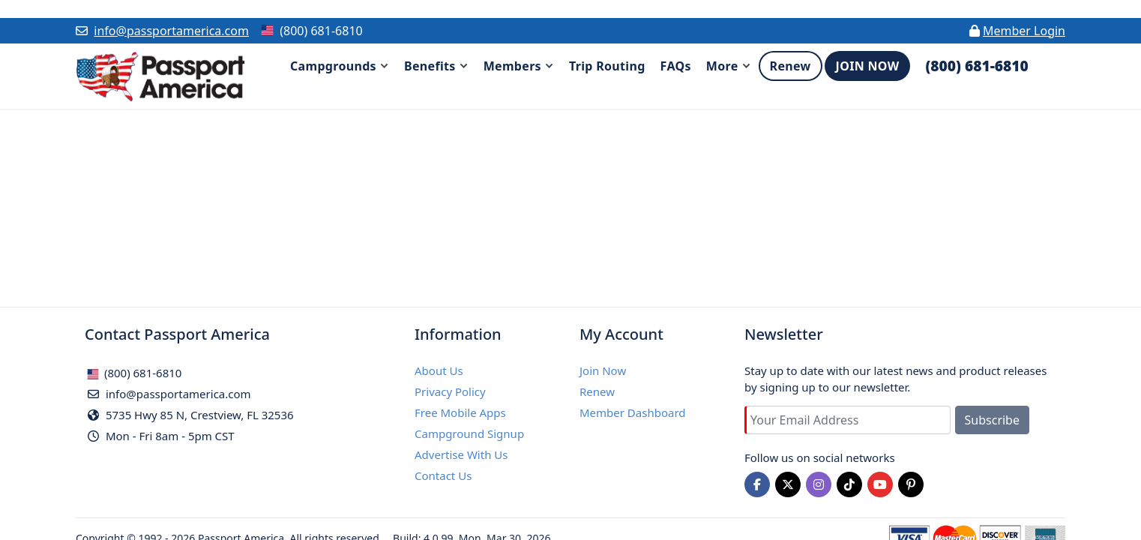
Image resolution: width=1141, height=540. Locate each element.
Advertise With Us (461, 454)
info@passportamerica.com (171, 31)
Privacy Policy (450, 391)
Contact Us (443, 475)
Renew (597, 391)
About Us (439, 370)
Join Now (602, 370)
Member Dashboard (632, 412)
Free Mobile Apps (460, 412)
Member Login (1024, 31)
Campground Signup (469, 433)
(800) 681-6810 (134, 372)
